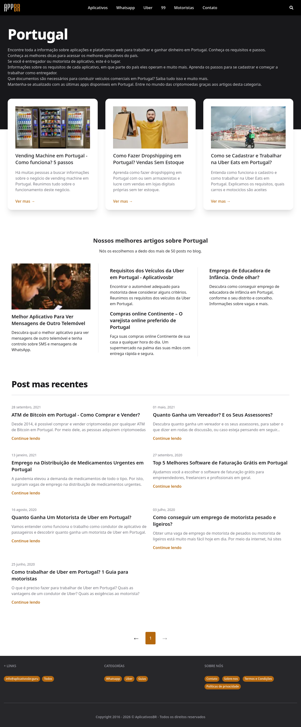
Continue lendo (26, 438)
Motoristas (184, 7)
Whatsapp (125, 7)
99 (163, 7)
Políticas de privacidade (222, 686)
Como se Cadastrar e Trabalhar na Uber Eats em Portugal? (246, 159)
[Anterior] (136, 638)
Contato (210, 7)
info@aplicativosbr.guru (22, 679)
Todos (48, 679)
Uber (148, 7)
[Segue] (164, 638)
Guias (142, 679)
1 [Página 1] (150, 638)
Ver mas (25, 201)
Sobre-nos (231, 679)
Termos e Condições (258, 679)
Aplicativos (98, 7)
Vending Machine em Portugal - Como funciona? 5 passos (51, 159)
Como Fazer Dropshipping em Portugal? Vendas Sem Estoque (148, 159)
